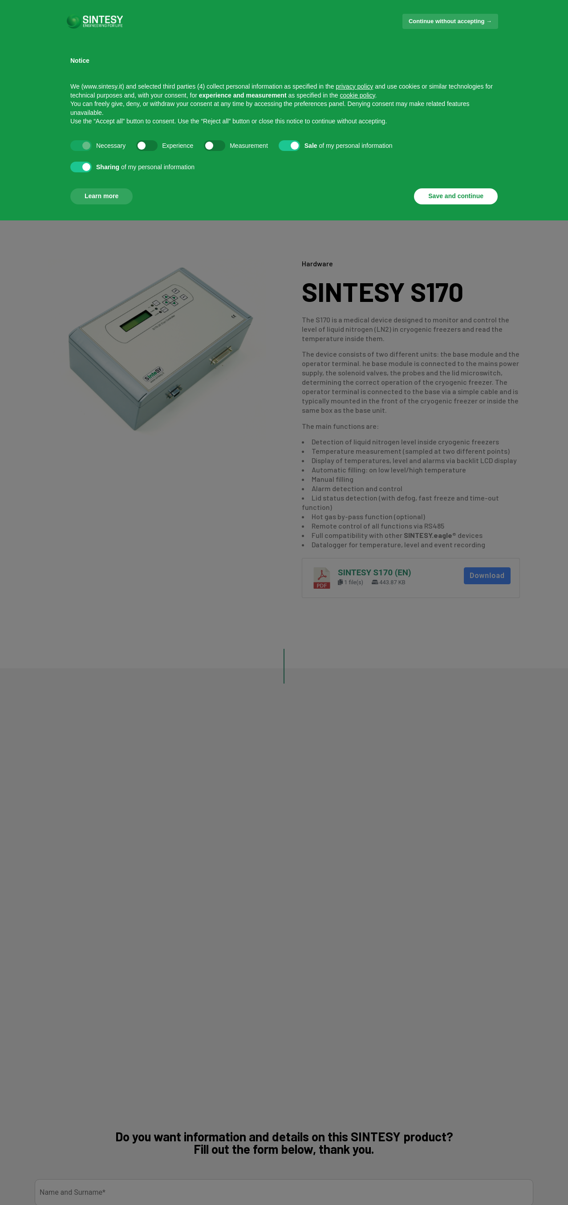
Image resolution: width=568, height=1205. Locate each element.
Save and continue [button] (455, 195)
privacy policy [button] (354, 86)
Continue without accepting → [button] (450, 21)
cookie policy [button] (357, 95)
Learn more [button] (101, 195)
